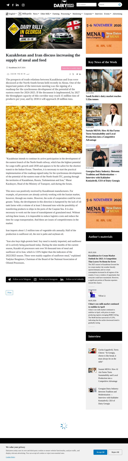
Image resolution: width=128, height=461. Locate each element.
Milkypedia (25, 14)
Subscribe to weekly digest (71, 68)
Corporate (88, 14)
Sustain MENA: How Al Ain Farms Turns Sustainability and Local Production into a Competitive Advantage (108, 375)
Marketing (77, 14)
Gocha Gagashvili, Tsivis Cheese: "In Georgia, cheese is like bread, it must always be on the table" (108, 356)
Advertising (117, 14)
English (10, 14)
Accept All (100, 452)
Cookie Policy (10, 457)
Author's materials (100, 236)
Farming (56, 14)
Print (9, 293)
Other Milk (45, 14)
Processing (65, 14)
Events (107, 14)
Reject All (115, 452)
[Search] (108, 4)
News (35, 14)
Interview (99, 14)
